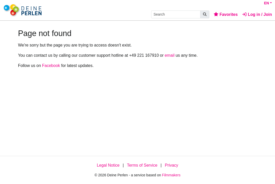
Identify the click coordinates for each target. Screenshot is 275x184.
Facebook (51, 65)
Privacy (171, 165)
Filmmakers (171, 175)
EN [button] (266, 3)
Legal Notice (108, 165)
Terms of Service (142, 165)
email (169, 55)
